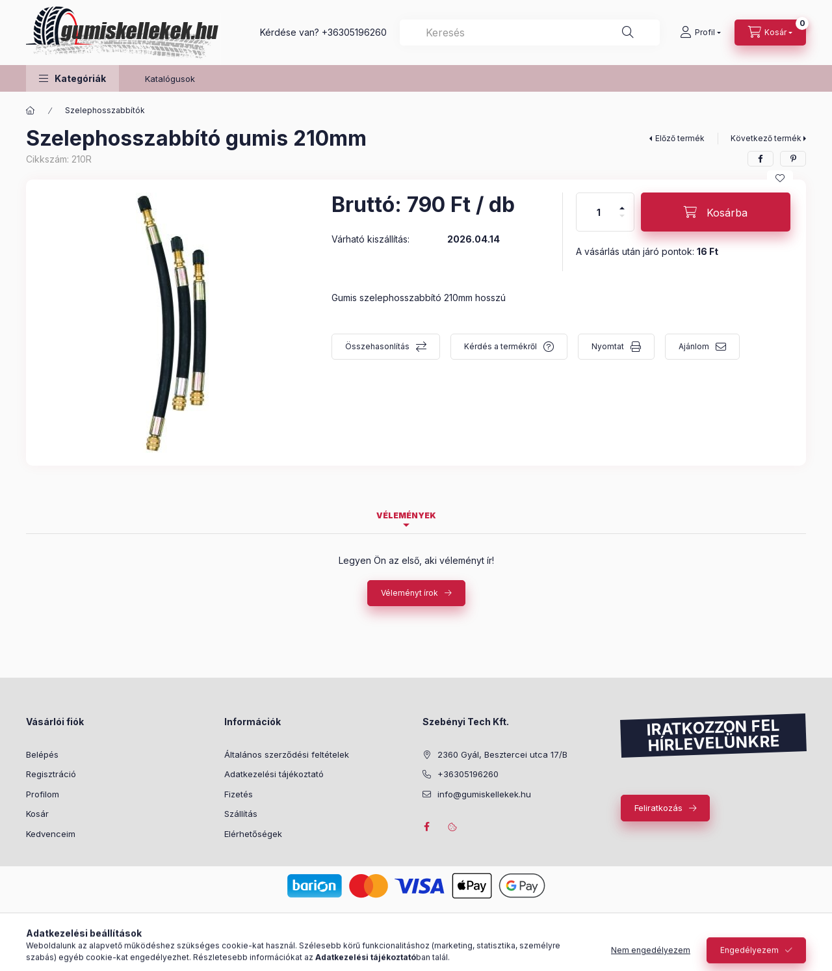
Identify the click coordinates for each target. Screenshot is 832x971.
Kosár (37, 813)
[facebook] (761, 158)
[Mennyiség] (599, 212)
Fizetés (238, 794)
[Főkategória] (30, 110)
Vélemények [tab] (406, 515)
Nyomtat (608, 346)
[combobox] (530, 33)
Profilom (42, 794)
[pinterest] (793, 158)
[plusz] (622, 202)
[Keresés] (628, 32)
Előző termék (680, 138)
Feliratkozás (658, 808)
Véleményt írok (409, 593)
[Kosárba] (715, 212)
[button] (72, 78)
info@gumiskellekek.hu (484, 794)
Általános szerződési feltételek (286, 754)
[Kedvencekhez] (780, 178)
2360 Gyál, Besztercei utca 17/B (502, 754)
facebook (426, 827)
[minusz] (622, 221)
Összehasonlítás (377, 346)
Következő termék (766, 138)
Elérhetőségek (253, 834)
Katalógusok (170, 78)
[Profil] (700, 33)
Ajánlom (694, 346)
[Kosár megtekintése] (770, 33)
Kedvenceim (50, 834)
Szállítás (240, 813)
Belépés (42, 754)
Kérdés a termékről (500, 346)
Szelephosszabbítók (105, 110)
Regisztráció (51, 774)
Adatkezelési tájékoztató (274, 774)
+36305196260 (354, 32)
